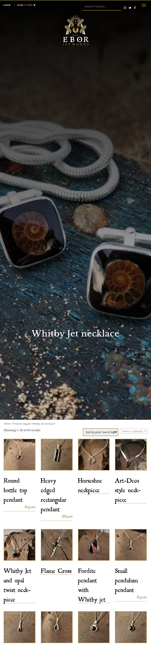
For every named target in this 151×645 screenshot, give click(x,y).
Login (7, 5)
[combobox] (133, 431)
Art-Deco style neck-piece (128, 488)
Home (7, 423)
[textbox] (133, 431)
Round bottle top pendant (15, 488)
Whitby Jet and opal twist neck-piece (17, 583)
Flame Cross (56, 569)
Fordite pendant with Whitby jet (91, 583)
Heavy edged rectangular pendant (54, 493)
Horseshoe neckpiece (90, 484)
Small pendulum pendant (126, 579)
